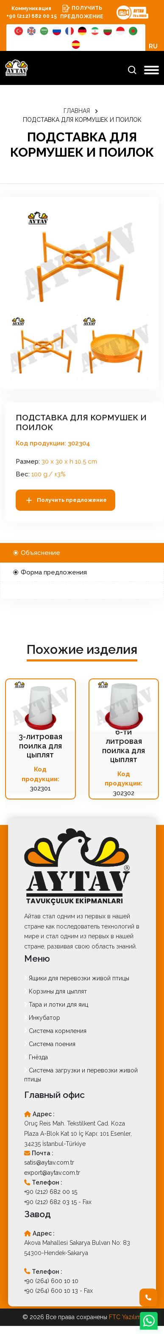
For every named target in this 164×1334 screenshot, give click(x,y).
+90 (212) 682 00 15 (50, 1191)
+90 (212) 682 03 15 (50, 1202)
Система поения (49, 1044)
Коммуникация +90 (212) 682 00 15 (31, 12)
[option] (79, 259)
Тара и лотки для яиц (56, 1004)
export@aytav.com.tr (52, 1172)
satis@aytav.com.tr (49, 1162)
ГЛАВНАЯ (77, 110)
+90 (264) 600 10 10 (51, 1281)
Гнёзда (36, 1057)
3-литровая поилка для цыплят (40, 745)
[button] (44, 347)
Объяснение (36, 553)
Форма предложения (50, 572)
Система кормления (55, 1030)
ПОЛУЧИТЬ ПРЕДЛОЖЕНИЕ (81, 12)
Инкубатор (42, 1017)
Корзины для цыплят (55, 991)
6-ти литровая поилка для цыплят (123, 745)
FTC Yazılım (125, 1317)
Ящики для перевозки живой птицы (76, 978)
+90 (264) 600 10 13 (51, 1290)
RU (153, 46)
